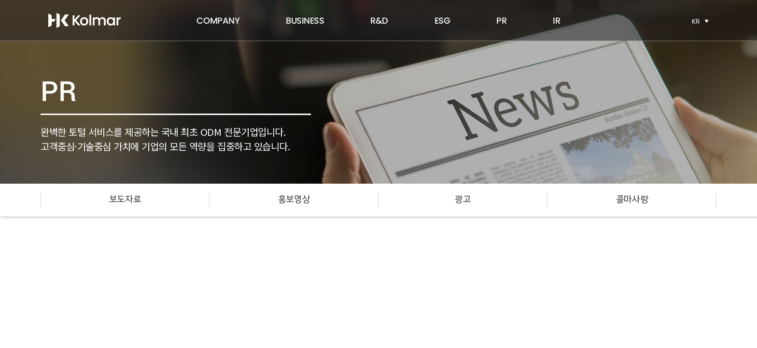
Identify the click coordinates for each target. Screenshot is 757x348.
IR (556, 20)
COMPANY (217, 20)
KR (696, 21)
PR (501, 20)
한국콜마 (84, 20)
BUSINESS (305, 20)
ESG (442, 20)
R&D (379, 20)
